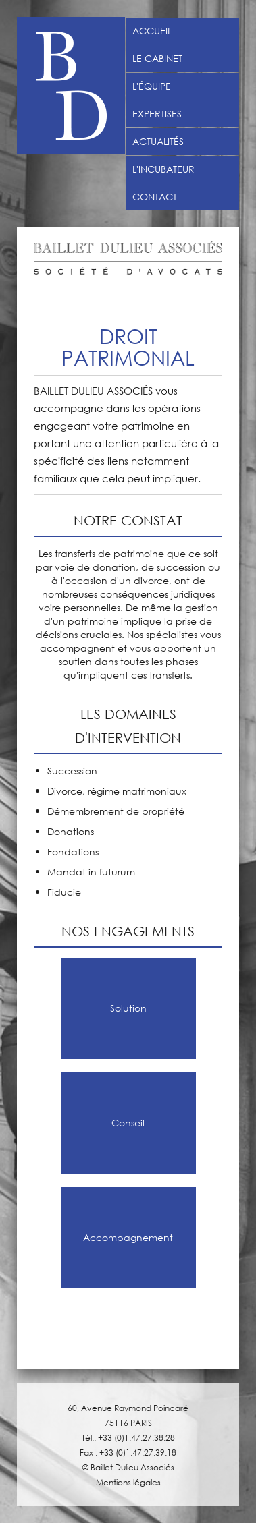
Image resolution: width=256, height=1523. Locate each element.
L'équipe (151, 86)
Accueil (152, 31)
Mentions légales (128, 1482)
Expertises (157, 114)
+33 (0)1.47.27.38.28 (136, 1437)
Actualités (158, 141)
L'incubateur (163, 169)
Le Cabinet (157, 58)
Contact (154, 197)
